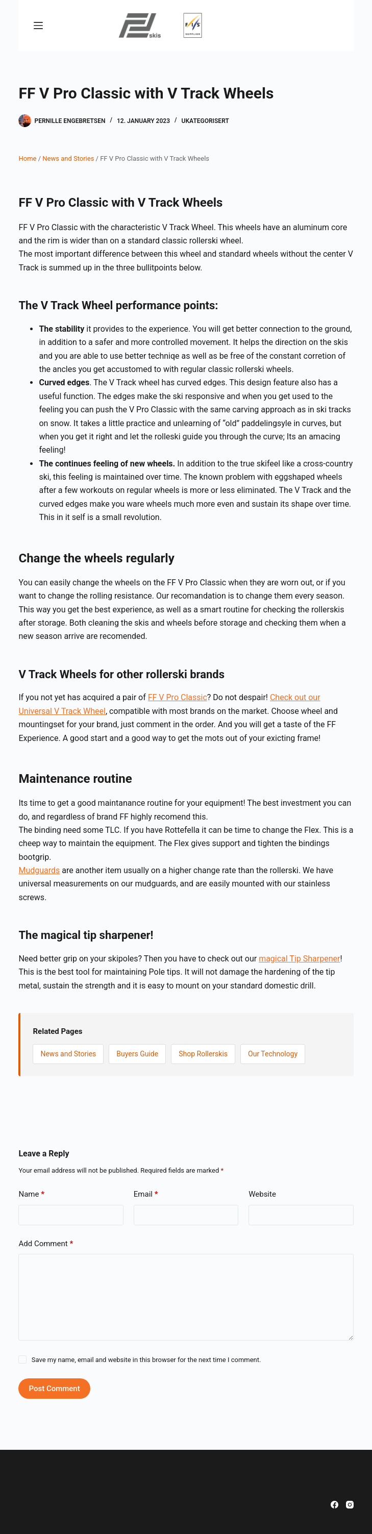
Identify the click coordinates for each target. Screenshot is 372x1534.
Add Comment (45, 1244)
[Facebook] (334, 1504)
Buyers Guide (137, 1054)
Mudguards (39, 870)
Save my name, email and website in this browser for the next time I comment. (146, 1360)
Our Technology (272, 1054)
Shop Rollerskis (203, 1054)
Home (27, 158)
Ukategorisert (205, 121)
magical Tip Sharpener (299, 958)
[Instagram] (350, 1504)
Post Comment (54, 1388)
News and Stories (68, 158)
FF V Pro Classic (177, 697)
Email (146, 1194)
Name (31, 1194)
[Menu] (38, 25)
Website (262, 1194)
